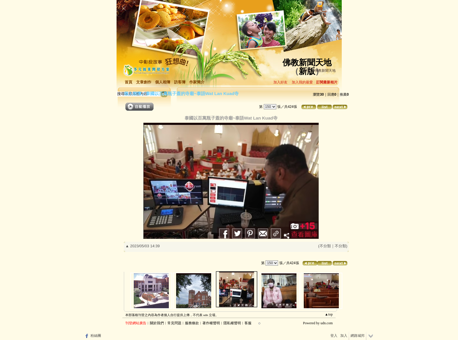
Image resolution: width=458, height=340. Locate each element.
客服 (247, 323)
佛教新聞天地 (307, 62)
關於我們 (157, 323)
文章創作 (143, 82)
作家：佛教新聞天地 (320, 71)
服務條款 (192, 323)
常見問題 (174, 323)
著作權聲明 (211, 323)
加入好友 (280, 82)
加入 (343, 336)
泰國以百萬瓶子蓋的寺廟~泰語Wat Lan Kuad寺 (192, 93)
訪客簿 (179, 82)
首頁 (128, 82)
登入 (333, 336)
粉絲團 (96, 336)
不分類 (325, 246)
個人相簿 (162, 82)
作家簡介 (196, 82)
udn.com (326, 323)
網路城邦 (331, 4)
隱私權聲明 (232, 323)
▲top (329, 314)
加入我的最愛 (302, 82)
